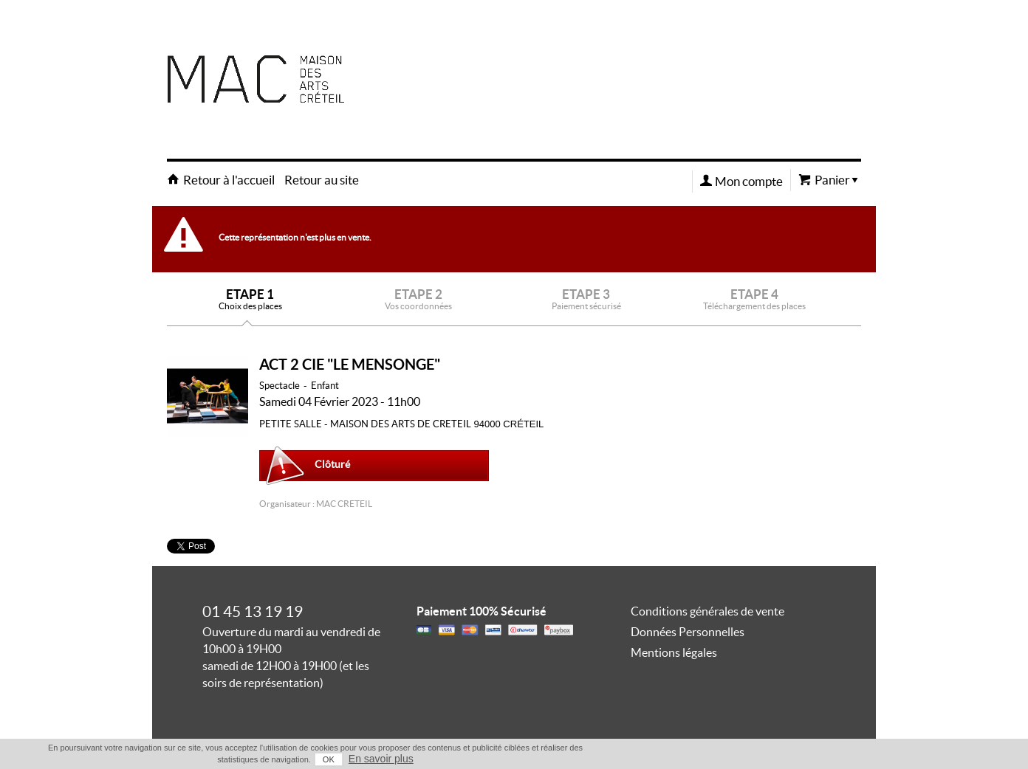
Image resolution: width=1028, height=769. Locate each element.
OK (329, 759)
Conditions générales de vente (707, 611)
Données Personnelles (687, 631)
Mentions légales (674, 652)
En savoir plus (381, 759)
